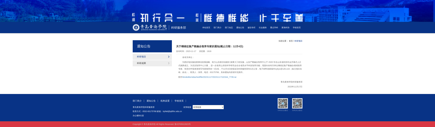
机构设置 (165, 101)
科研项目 (153, 56)
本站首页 (206, 27)
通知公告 (240, 27)
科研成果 (153, 63)
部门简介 (218, 27)
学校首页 (297, 27)
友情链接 (187, 107)
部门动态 (229, 27)
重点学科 (274, 27)
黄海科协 (285, 27)
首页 (291, 41)
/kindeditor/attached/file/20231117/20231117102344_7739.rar (209, 77)
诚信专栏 (251, 27)
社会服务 (263, 27)
